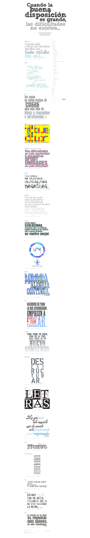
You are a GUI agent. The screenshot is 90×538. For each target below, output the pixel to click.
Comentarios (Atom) (31, 532)
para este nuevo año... (28, 453)
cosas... (25, 93)
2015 (53, 42)
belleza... (26, 62)
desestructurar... (27, 356)
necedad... (26, 492)
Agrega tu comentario (37, 59)
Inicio (38, 530)
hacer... (25, 479)
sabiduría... (26, 271)
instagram (53, 89)
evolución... (26, 220)
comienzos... (26, 331)
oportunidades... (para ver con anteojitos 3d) (32, 148)
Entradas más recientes (27, 530)
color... (25, 123)
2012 (53, 46)
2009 (53, 85)
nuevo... (25, 441)
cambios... (26, 173)
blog (52, 94)
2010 (53, 49)
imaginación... (27, 195)
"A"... (25, 240)
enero (54, 54)
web (52, 93)
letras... (25, 388)
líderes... (26, 512)
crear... (25, 300)
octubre (55, 50)
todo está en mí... (27, 41)
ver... (25, 413)
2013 (53, 45)
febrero (55, 53)
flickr (52, 92)
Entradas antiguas (47, 530)
